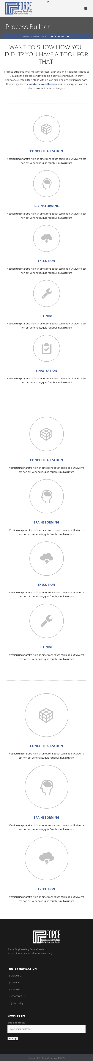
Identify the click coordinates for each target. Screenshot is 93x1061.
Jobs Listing (17, 1003)
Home (26, 36)
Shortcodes (40, 36)
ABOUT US (17, 975)
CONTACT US (18, 996)
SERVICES (16, 982)
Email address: (16, 1022)
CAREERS (15, 989)
